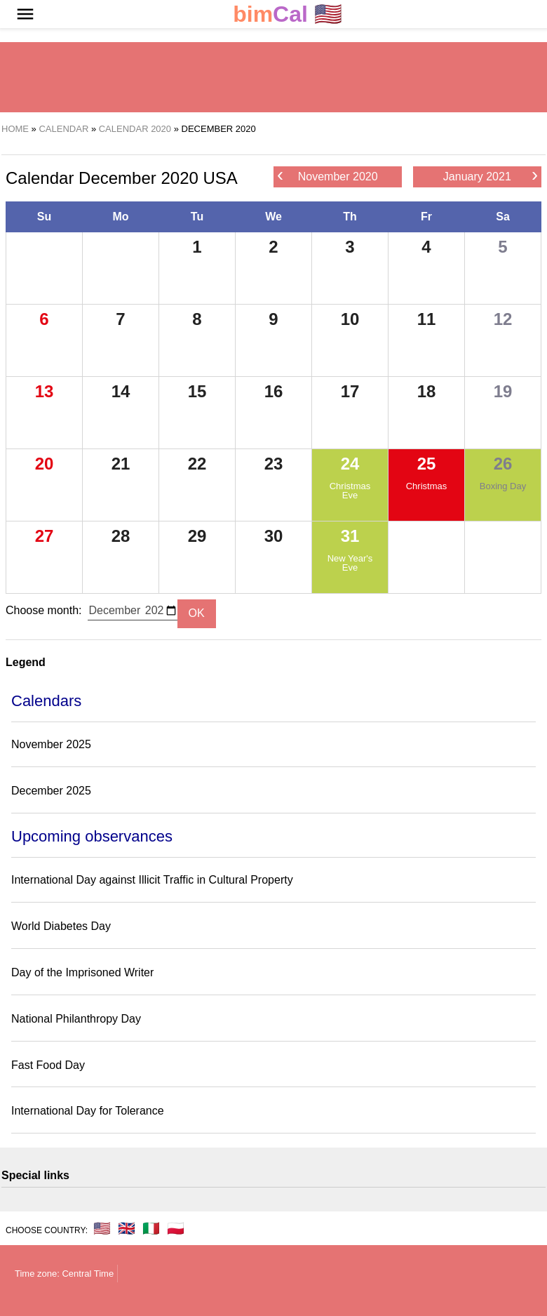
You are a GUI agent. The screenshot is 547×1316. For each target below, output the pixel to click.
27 (44, 535)
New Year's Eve (350, 563)
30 (273, 535)
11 (426, 319)
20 (44, 463)
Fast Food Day (48, 1065)
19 (503, 391)
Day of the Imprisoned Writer (82, 972)
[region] (273, 77)
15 (197, 391)
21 (121, 463)
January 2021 (490, 175)
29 (197, 535)
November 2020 (327, 175)
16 (273, 391)
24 (350, 463)
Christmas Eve (350, 490)
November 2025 (51, 744)
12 (503, 319)
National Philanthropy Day (76, 1019)
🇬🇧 (126, 1228)
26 (503, 463)
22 (197, 463)
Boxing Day (503, 486)
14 (121, 391)
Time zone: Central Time (64, 1273)
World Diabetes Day (61, 926)
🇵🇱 (175, 1228)
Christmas (426, 486)
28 (121, 535)
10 (350, 319)
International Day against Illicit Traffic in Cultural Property (152, 880)
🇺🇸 (287, 14)
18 (426, 391)
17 (350, 391)
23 (273, 463)
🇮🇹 (151, 1228)
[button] (25, 14)
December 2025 (51, 791)
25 (426, 463)
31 (350, 535)
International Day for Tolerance (87, 1111)
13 (44, 391)
